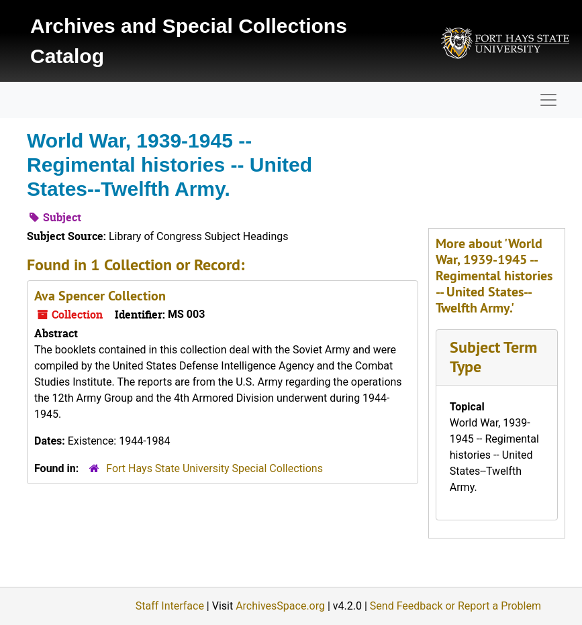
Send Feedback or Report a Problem (455, 606)
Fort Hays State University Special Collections (214, 468)
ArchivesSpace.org (280, 606)
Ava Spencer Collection (100, 295)
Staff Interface (170, 606)
